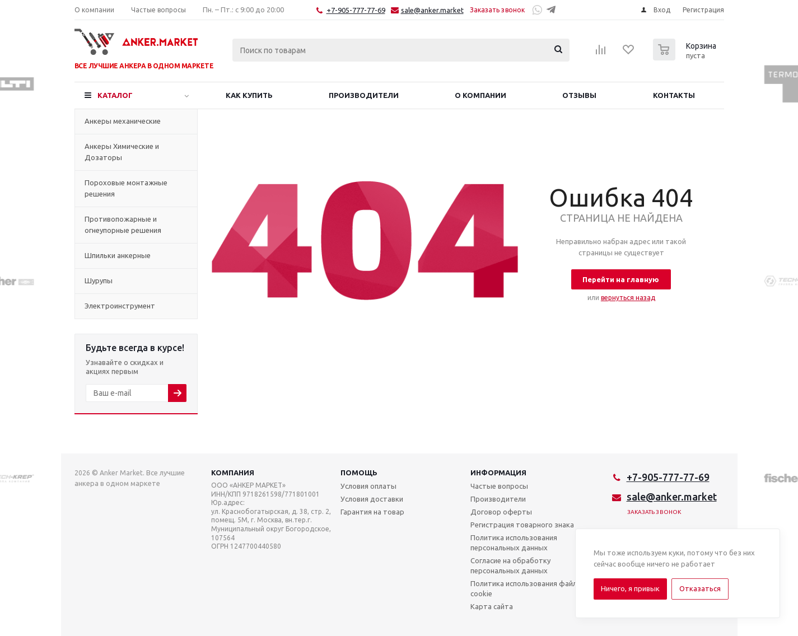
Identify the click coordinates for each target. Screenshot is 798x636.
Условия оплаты (368, 486)
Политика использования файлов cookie (527, 588)
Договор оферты (501, 512)
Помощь (358, 472)
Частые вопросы (499, 486)
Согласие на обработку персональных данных (510, 565)
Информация (498, 472)
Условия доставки (371, 499)
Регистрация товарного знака (522, 525)
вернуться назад (628, 297)
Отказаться (700, 588)
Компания (232, 472)
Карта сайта (491, 606)
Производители (498, 499)
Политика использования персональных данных (513, 542)
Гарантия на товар (372, 512)
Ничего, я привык (630, 588)
